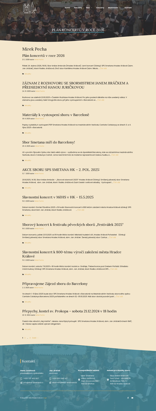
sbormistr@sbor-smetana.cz (64, 382)
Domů (67, 8)
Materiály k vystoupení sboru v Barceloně (55, 114)
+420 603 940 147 (59, 378)
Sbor (90, 8)
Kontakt (128, 8)
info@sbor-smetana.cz (33, 382)
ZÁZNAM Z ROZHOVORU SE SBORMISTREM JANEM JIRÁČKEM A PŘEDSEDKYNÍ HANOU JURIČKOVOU (75, 85)
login (45, 398)
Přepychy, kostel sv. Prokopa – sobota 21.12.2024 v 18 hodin (69, 311)
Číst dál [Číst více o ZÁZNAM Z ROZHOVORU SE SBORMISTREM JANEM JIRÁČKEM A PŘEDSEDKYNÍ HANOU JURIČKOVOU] (100, 100)
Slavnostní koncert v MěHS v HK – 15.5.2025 (58, 197)
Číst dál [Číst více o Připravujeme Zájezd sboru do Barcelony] (119, 296)
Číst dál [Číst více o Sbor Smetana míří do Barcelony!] (114, 155)
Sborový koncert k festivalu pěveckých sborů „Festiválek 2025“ (73, 224)
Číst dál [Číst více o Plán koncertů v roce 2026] (103, 68)
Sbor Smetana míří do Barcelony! (48, 142)
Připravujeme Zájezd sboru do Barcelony (55, 283)
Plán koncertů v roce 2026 (43, 55)
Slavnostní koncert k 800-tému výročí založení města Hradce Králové (71, 254)
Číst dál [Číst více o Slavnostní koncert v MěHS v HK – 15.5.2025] (80, 210)
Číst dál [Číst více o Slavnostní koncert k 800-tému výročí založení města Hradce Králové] (113, 269)
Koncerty (100, 8)
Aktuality (78, 8)
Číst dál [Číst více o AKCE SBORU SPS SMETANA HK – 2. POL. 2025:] (116, 182)
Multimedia (115, 8)
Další (35, 338)
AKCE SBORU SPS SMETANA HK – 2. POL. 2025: (61, 169)
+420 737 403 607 (31, 378)
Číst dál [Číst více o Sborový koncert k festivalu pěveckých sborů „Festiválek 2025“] (112, 237)
